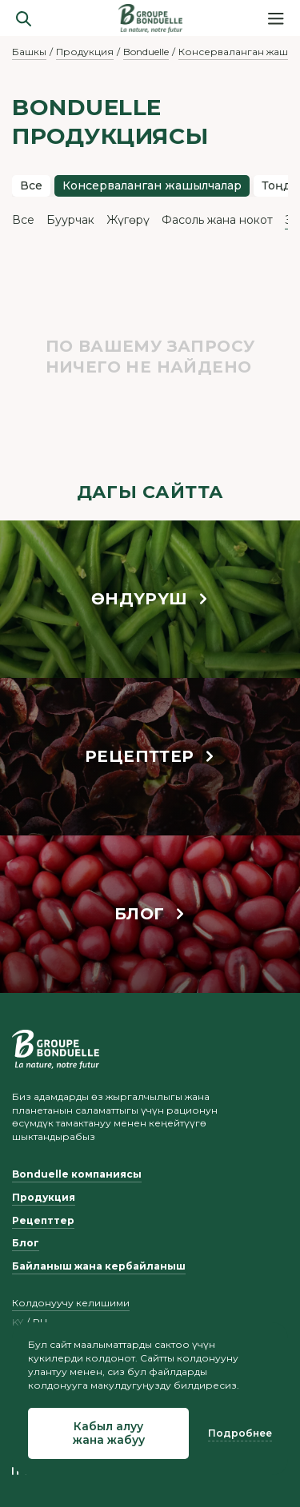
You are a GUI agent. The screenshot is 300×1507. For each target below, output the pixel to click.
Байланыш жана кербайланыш (99, 1266)
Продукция (85, 52)
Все (31, 185)
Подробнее (240, 1433)
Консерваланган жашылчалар (152, 185)
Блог (25, 1243)
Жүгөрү (128, 220)
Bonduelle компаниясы (77, 1174)
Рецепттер (43, 1220)
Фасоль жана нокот (217, 220)
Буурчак (70, 220)
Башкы (29, 52)
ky (17, 1322)
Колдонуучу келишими (71, 1303)
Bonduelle (146, 52)
